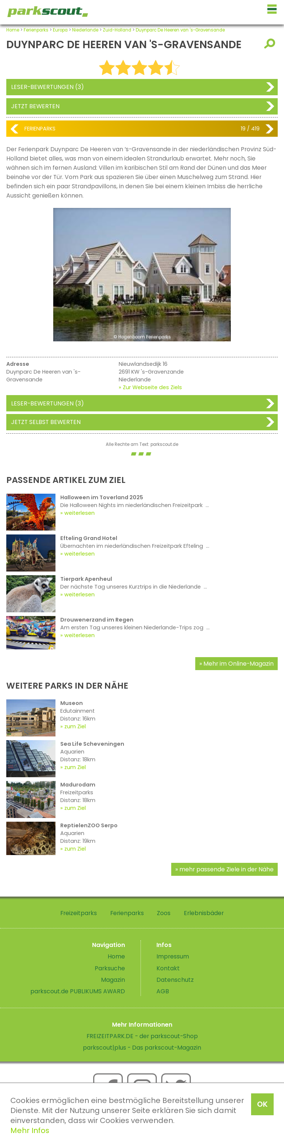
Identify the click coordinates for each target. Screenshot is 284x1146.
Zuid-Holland (117, 30)
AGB (162, 991)
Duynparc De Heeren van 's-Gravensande (180, 30)
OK (262, 1104)
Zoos (163, 913)
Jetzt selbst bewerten (46, 422)
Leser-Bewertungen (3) (47, 87)
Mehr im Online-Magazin (238, 663)
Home (12, 30)
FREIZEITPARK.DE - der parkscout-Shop (142, 1036)
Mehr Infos (29, 1130)
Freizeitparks (78, 913)
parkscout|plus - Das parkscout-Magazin (142, 1047)
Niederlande (85, 30)
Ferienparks (36, 30)
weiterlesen (79, 513)
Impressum (172, 956)
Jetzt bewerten (35, 106)
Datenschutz (175, 980)
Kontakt (168, 968)
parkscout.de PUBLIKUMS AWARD (77, 991)
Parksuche (110, 968)
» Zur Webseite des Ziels (150, 387)
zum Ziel (75, 726)
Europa (60, 30)
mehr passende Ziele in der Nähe (226, 869)
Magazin (113, 980)
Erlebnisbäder (204, 913)
